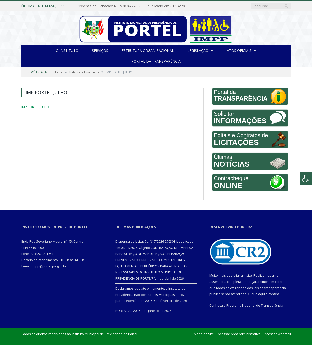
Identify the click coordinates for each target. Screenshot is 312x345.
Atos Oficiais (239, 50)
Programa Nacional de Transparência (254, 305)
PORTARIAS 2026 (127, 310)
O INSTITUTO (67, 50)
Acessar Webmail (278, 334)
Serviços (100, 50)
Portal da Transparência (156, 61)
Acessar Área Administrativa (239, 334)
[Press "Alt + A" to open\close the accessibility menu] (306, 178)
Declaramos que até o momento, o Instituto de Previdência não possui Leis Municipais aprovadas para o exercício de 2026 (153, 294)
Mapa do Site (204, 334)
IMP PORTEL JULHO (35, 107)
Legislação (197, 50)
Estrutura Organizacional (148, 50)
